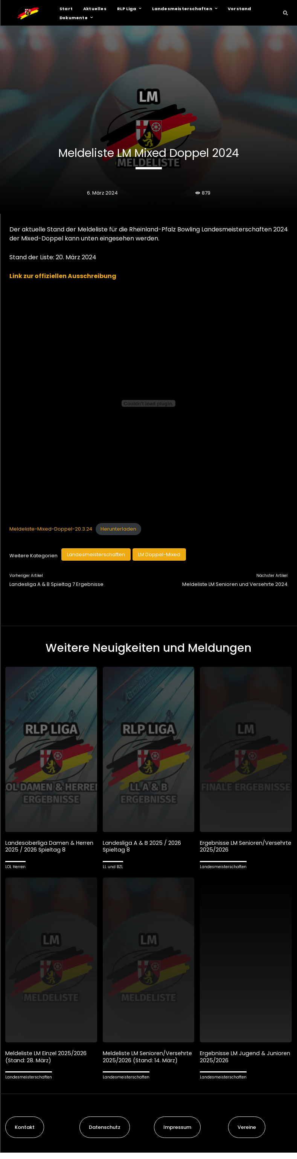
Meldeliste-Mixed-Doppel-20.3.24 (50, 529)
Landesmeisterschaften (96, 554)
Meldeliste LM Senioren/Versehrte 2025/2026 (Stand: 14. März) (145, 1059)
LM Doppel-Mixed (159, 554)
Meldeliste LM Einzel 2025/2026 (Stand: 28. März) (47, 1056)
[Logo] (27, 12)
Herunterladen (118, 529)
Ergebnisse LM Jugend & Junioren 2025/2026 (233, 1056)
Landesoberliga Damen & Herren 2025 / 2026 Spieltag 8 (50, 846)
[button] (285, 12)
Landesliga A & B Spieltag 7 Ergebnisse (56, 584)
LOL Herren (15, 866)
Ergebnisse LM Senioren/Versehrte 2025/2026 (242, 846)
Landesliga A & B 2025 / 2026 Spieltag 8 (142, 846)
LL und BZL (113, 866)
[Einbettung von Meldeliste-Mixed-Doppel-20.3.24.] (148, 403)
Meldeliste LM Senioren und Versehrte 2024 (235, 584)
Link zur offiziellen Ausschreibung (62, 276)
